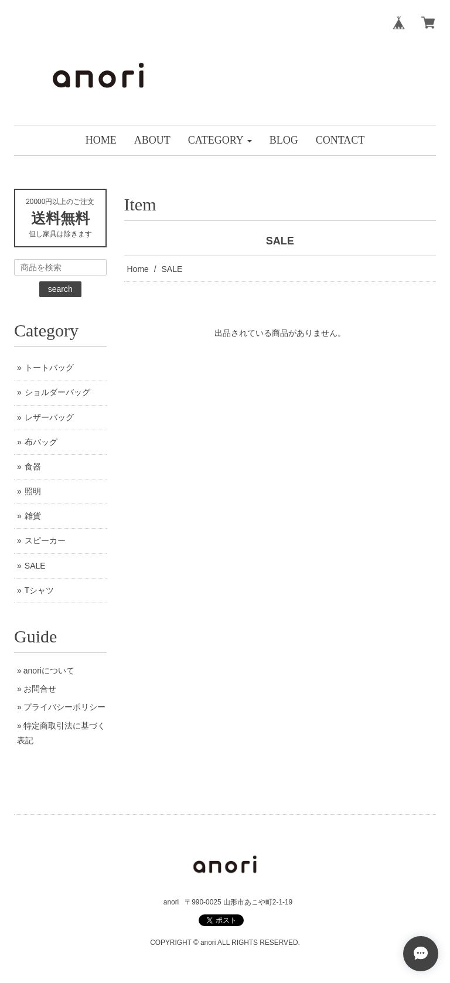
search (60, 289)
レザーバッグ (49, 417)
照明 (33, 491)
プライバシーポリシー (64, 707)
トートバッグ (49, 367)
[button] (220, 140)
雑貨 (33, 516)
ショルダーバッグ (57, 392)
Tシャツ (39, 590)
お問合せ (39, 688)
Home (138, 269)
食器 (33, 466)
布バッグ (41, 442)
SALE (35, 565)
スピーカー (45, 540)
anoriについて (48, 670)
